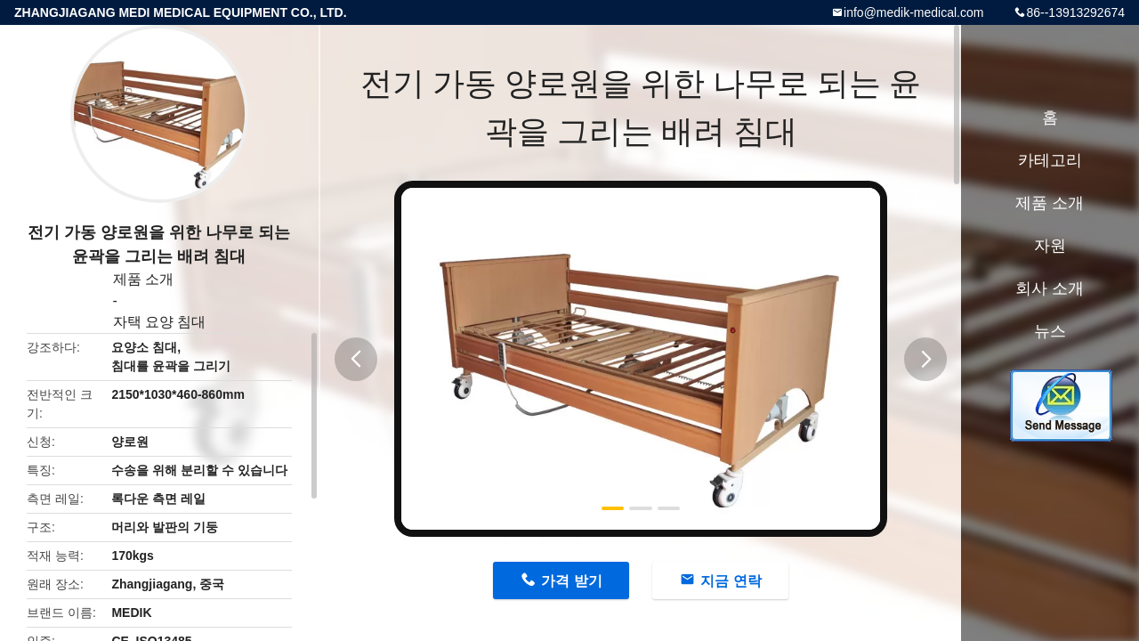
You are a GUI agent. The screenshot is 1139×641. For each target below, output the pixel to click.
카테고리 (1050, 160)
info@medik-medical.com (913, 12)
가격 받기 (571, 580)
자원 (1050, 246)
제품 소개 (143, 279)
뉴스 (1050, 331)
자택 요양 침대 (159, 321)
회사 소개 (1049, 288)
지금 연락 (730, 580)
